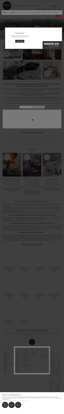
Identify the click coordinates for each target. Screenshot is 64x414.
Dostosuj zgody (11, 405)
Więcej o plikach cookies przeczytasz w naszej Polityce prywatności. (15, 400)
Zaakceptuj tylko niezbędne (5, 404)
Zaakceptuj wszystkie (18, 405)
